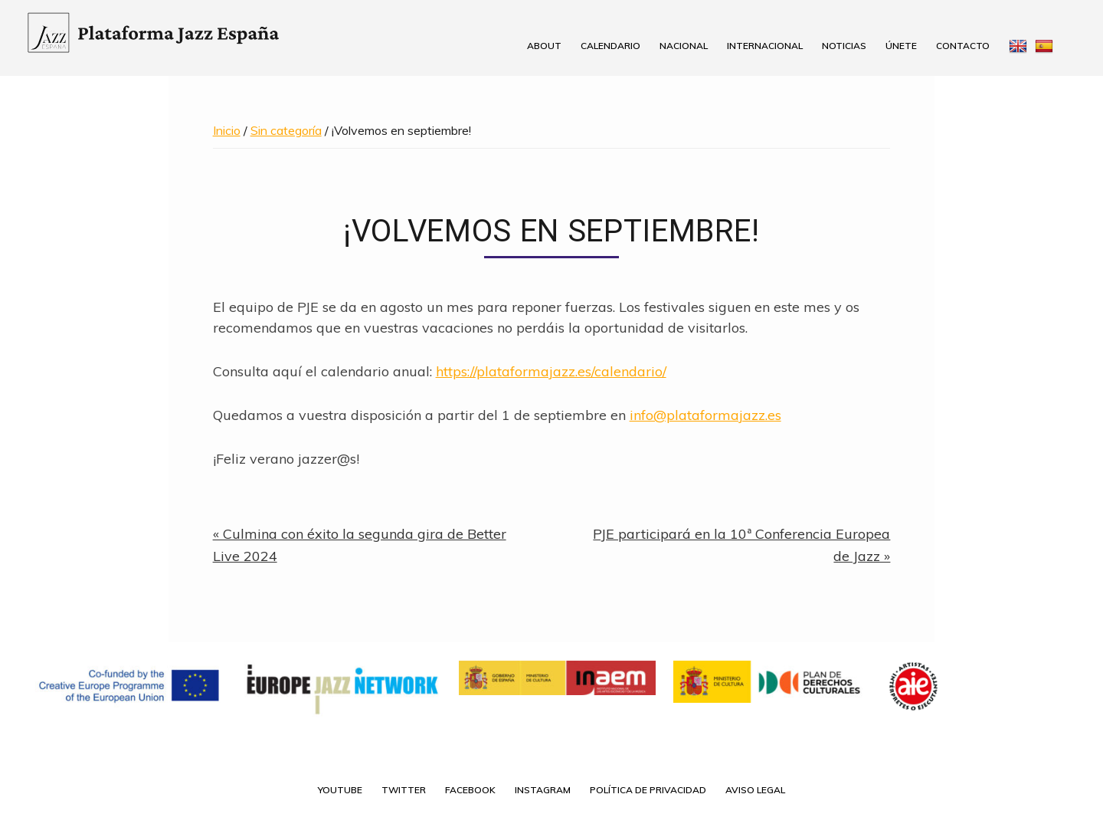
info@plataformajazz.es (705, 415)
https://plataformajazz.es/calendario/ (551, 371)
